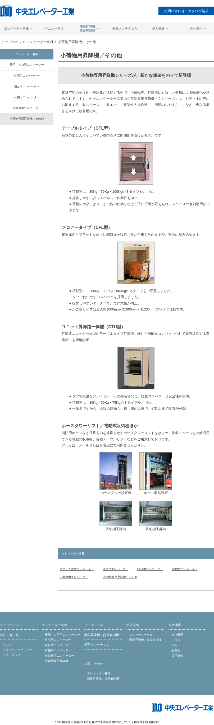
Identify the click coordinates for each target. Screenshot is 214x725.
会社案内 (175, 625)
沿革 (174, 645)
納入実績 (132, 625)
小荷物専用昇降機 (56, 660)
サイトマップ (11, 655)
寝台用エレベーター (150, 569)
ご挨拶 (175, 639)
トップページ (11, 42)
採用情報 (177, 655)
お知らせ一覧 (9, 635)
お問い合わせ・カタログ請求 (186, 11)
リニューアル (93, 625)
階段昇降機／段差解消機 (101, 635)
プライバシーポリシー (17, 649)
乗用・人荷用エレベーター (76, 569)
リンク (7, 644)
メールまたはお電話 (94, 445)
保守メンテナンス (97, 645)
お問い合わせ (93, 664)
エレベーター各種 (40, 42)
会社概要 (177, 634)
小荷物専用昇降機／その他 (120, 576)
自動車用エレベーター (74, 576)
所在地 (175, 650)
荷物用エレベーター (184, 569)
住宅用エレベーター (115, 569)
